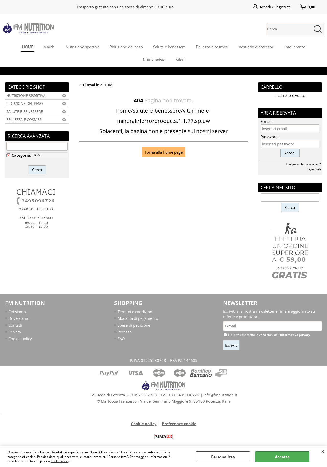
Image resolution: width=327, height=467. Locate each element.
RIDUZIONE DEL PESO (24, 103)
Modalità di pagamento (138, 318)
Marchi (49, 46)
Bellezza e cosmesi (212, 46)
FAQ (121, 338)
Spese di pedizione (134, 325)
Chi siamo (17, 311)
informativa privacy (295, 335)
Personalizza (223, 456)
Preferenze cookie (179, 423)
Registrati (314, 169)
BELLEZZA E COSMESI (24, 119)
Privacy (14, 331)
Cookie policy (60, 461)
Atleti (180, 59)
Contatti (15, 325)
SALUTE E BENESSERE (24, 111)
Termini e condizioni (135, 311)
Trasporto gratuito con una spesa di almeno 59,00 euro (125, 6)
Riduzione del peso (126, 46)
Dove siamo (18, 318)
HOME (27, 46)
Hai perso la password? (303, 164)
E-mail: (267, 121)
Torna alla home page (164, 152)
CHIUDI (322, 451)
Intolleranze (295, 46)
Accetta (282, 456)
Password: (270, 136)
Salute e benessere (169, 46)
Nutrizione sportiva (82, 46)
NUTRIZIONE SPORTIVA (25, 95)
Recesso (125, 331)
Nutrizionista (154, 59)
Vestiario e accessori (256, 46)
